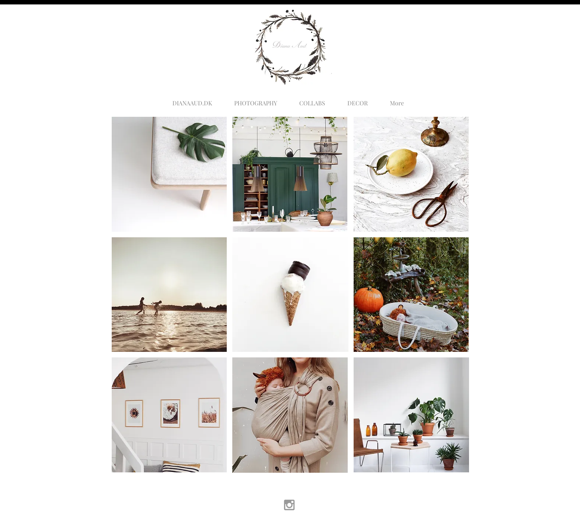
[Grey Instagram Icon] (289, 504)
